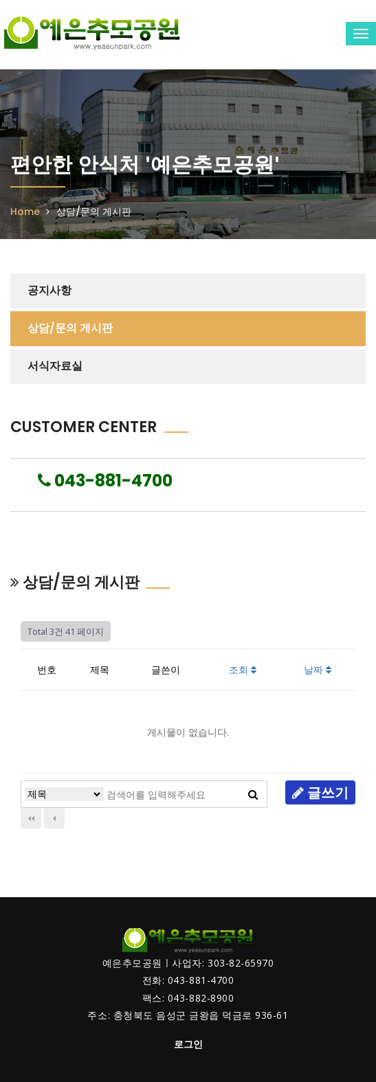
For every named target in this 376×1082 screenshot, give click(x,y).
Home (25, 211)
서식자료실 (54, 366)
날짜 (317, 669)
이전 (54, 818)
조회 (242, 669)
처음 (31, 818)
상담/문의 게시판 (70, 328)
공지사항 (49, 290)
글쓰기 (320, 792)
